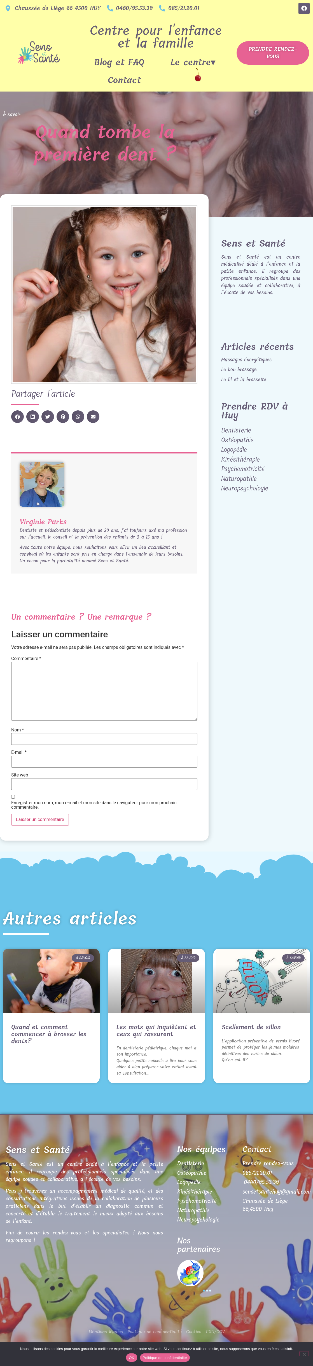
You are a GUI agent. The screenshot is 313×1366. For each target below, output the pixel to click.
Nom (17, 730)
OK (131, 1358)
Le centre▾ (194, 62)
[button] (17, 416)
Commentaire (26, 658)
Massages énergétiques (246, 360)
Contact (124, 80)
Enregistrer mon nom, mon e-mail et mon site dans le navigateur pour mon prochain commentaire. (94, 805)
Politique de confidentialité (165, 1358)
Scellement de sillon (251, 1027)
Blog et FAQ (119, 62)
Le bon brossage (239, 369)
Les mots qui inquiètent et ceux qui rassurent (156, 1031)
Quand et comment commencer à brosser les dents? (49, 1034)
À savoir (11, 114)
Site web (19, 775)
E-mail (19, 752)
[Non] (304, 1353)
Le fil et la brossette (243, 379)
